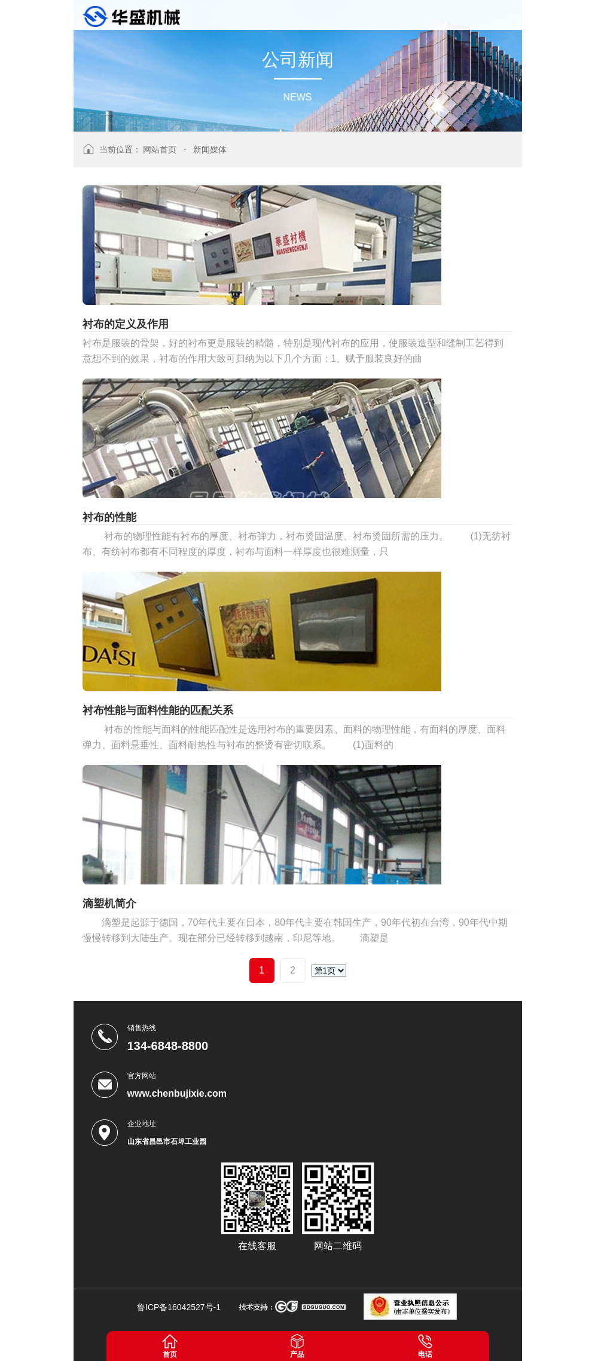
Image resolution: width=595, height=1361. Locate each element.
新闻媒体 (210, 149)
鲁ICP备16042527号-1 (179, 1307)
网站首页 (159, 149)
